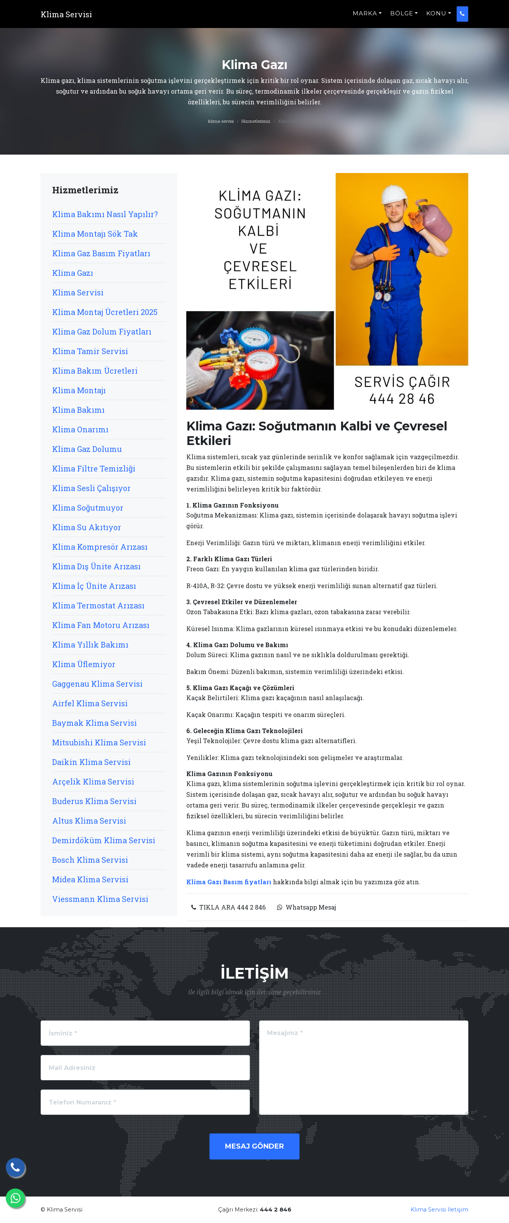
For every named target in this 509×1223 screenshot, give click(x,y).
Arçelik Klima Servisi (93, 781)
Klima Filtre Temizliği (93, 468)
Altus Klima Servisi (89, 821)
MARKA (365, 17)
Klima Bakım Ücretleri (95, 371)
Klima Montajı (79, 390)
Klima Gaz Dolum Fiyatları (101, 331)
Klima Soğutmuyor (87, 508)
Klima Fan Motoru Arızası (100, 625)
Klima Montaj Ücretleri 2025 (105, 312)
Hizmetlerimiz (256, 121)
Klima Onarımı (80, 429)
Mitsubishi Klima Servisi (99, 742)
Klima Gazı (72, 273)
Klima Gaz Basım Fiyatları (101, 253)
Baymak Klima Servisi (94, 723)
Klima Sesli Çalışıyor (91, 488)
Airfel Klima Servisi (90, 703)
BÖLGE (401, 17)
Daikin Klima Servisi (91, 762)
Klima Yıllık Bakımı (90, 644)
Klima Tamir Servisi (90, 351)
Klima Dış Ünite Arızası (96, 566)
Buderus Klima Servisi (94, 801)
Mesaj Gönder (254, 1146)
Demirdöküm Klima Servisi (103, 840)
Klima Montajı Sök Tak (95, 234)
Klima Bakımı (78, 410)
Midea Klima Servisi (90, 879)
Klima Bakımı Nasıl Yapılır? (105, 214)
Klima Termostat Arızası (98, 605)
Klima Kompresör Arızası (100, 547)
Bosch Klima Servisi (90, 860)
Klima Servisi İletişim (439, 1209)
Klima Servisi (77, 292)
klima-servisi (221, 121)
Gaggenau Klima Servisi (97, 684)
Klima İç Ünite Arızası (94, 586)
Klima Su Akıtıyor (86, 527)
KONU (436, 17)
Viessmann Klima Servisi (100, 899)
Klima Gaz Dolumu (87, 449)
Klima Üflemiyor (83, 664)
